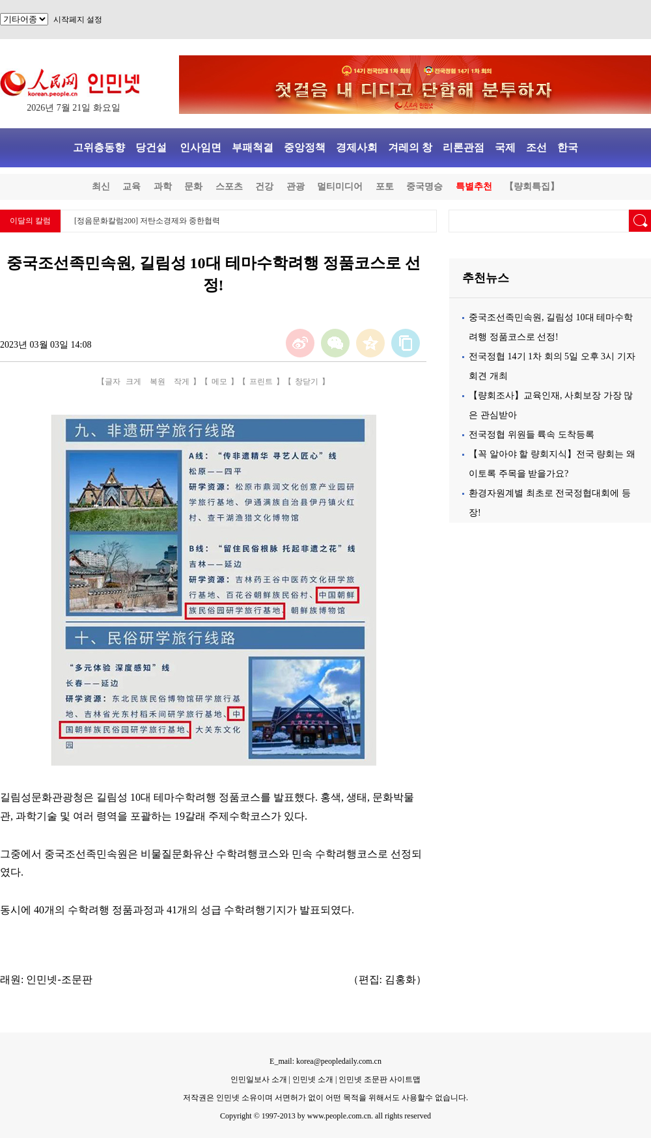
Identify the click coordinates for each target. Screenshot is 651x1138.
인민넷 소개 (311, 1079)
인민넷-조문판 (59, 979)
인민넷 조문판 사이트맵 (380, 1079)
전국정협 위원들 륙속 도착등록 (531, 434)
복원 (157, 381)
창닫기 (306, 381)
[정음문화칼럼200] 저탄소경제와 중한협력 (147, 220)
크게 (133, 381)
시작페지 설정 (77, 19)
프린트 (261, 381)
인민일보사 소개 (258, 1079)
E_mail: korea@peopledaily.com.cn (325, 1061)
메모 (219, 381)
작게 (181, 381)
